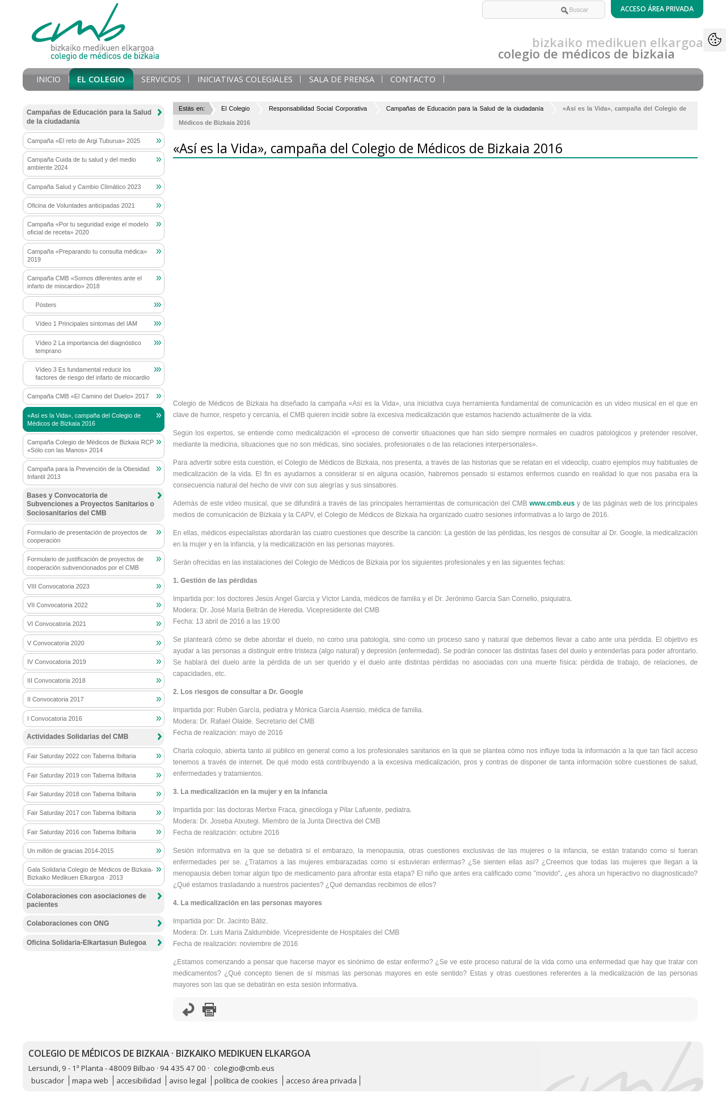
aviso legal (187, 1080)
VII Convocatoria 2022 (57, 605)
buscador (47, 1080)
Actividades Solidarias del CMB (77, 737)
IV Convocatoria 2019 (56, 661)
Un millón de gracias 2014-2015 (70, 850)
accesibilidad (138, 1080)
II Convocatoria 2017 (55, 699)
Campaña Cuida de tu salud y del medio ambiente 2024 (81, 163)
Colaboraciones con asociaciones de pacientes (86, 900)
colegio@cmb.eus (244, 1068)
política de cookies (246, 1080)
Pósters (46, 304)
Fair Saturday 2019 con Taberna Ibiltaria (81, 775)
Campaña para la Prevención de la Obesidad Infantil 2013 (88, 472)
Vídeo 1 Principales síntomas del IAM (86, 323)
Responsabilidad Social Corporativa (318, 108)
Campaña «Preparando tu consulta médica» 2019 (87, 255)
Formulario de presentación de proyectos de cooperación (87, 536)
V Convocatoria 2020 (56, 643)
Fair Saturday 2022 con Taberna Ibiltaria (81, 756)
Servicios (161, 79)
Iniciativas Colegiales (245, 79)
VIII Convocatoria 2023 (58, 586)
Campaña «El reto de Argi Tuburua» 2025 (83, 140)
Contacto (413, 79)
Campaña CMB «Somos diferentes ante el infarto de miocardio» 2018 (84, 282)
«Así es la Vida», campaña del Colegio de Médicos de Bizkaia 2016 (84, 419)
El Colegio (101, 79)
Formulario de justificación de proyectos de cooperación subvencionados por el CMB (85, 563)
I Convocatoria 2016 (54, 718)
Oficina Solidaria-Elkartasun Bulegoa (86, 943)
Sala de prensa (341, 79)
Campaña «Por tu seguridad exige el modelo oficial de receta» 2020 (88, 228)
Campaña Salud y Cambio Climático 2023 (84, 186)
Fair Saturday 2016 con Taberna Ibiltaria (81, 832)
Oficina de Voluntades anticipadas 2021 (81, 205)
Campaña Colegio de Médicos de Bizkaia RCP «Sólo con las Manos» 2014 (90, 446)
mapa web (90, 1080)
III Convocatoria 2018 (56, 680)
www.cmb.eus (552, 503)
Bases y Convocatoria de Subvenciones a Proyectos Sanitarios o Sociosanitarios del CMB (90, 504)
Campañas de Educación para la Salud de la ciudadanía (464, 108)
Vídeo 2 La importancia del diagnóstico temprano (88, 346)
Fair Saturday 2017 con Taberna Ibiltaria (81, 812)
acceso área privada (321, 1080)
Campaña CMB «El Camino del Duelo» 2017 (88, 396)
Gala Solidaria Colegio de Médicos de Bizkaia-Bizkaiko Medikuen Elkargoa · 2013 (90, 873)
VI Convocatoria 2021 (56, 623)
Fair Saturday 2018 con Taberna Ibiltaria (81, 794)
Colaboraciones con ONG (68, 923)
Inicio (48, 79)
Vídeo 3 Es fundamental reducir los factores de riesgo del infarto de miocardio (93, 373)
